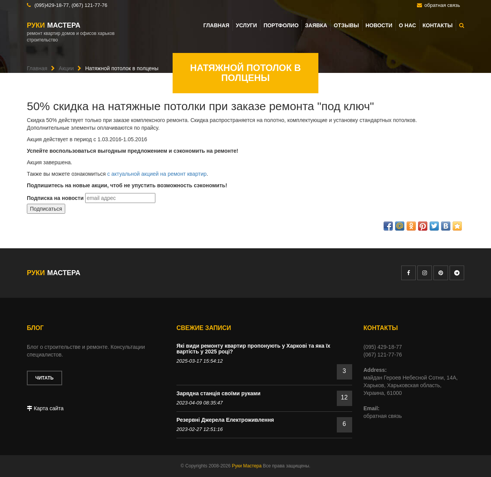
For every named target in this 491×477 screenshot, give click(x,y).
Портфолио (281, 25)
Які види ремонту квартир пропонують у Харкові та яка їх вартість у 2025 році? (253, 349)
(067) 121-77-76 (89, 5)
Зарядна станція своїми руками (218, 393)
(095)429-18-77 (52, 5)
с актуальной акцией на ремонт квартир (156, 174)
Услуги (246, 25)
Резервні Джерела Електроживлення (225, 420)
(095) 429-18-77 (383, 347)
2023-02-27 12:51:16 (199, 429)
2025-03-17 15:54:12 (199, 361)
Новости (379, 25)
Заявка (316, 25)
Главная (216, 25)
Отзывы (346, 25)
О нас (407, 25)
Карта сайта (45, 408)
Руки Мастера (246, 466)
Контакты (438, 25)
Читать (44, 378)
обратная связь (442, 5)
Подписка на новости (55, 198)
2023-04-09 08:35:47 (199, 403)
